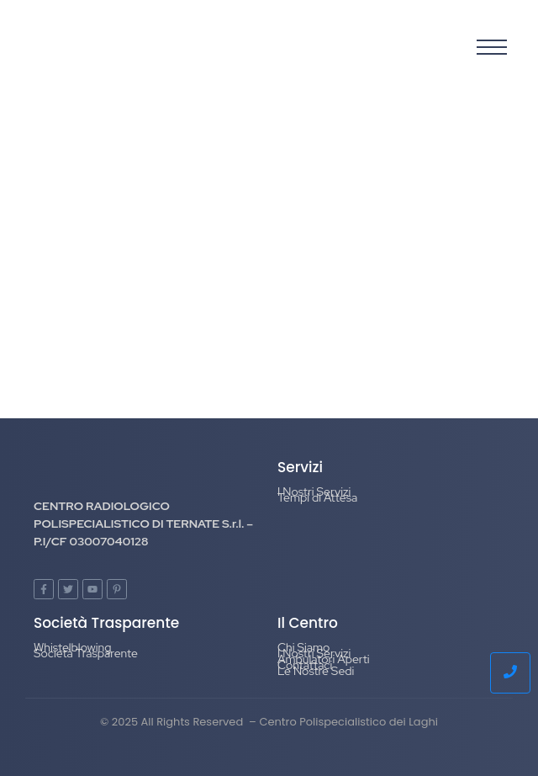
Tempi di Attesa (317, 497)
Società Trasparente (86, 653)
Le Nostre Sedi (315, 670)
